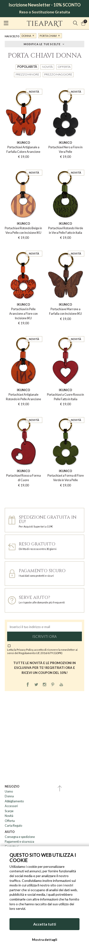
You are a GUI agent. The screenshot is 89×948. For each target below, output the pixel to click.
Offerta (64, 67)
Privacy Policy (25, 649)
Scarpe (9, 811)
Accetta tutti (44, 924)
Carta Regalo (13, 825)
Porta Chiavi (48, 35)
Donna (26, 35)
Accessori (11, 806)
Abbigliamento (14, 801)
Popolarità (27, 67)
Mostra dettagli (44, 940)
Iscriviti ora (44, 636)
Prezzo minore (27, 74)
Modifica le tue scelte (42, 43)
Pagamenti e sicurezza (19, 841)
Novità (47, 67)
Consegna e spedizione (20, 837)
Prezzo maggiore (58, 74)
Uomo (9, 791)
